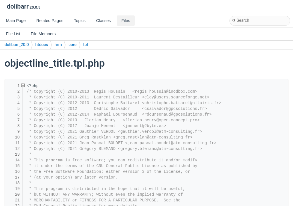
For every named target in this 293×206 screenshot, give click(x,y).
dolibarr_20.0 (17, 44)
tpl (85, 44)
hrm (58, 44)
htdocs (41, 44)
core (72, 44)
